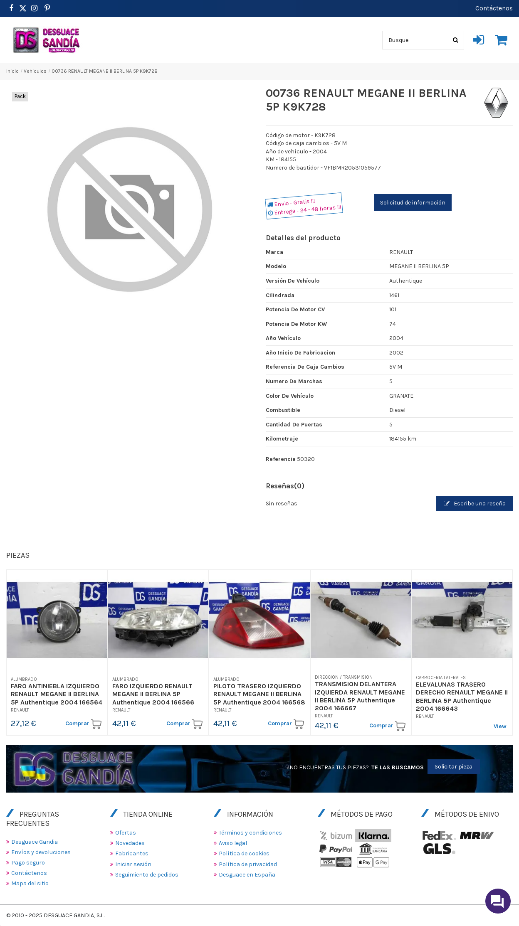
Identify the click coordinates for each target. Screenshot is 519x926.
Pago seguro (28, 862)
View (500, 726)
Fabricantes (131, 853)
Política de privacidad (248, 864)
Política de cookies (244, 853)
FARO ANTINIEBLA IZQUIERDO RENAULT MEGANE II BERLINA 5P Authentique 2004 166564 (56, 694)
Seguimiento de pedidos (146, 874)
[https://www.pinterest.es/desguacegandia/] (23, 8)
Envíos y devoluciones (41, 852)
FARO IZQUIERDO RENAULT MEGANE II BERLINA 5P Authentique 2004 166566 (153, 694)
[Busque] (455, 40)
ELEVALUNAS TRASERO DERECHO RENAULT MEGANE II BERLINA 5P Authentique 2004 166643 (462, 696)
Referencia (281, 459)
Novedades (130, 843)
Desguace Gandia (34, 841)
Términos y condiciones (250, 832)
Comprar (83, 724)
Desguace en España (247, 874)
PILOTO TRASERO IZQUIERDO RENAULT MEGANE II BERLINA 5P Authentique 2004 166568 (259, 694)
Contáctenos (494, 8)
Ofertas (125, 832)
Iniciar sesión (133, 864)
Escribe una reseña (475, 503)
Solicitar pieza (453, 766)
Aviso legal (233, 843)
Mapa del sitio (30, 883)
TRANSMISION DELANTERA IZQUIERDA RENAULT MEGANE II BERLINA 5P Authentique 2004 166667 (360, 696)
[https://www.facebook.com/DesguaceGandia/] (11, 8)
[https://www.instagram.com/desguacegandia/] (34, 8)
